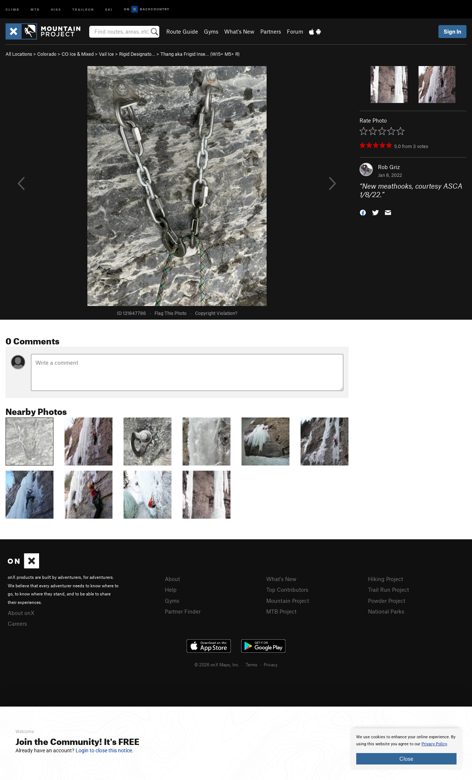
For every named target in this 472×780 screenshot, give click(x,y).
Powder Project (386, 600)
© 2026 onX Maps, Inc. (216, 664)
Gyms (211, 31)
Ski (109, 9)
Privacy (271, 664)
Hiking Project (385, 578)
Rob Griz (389, 167)
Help (171, 589)
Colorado (46, 54)
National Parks (386, 611)
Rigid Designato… (137, 54)
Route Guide (182, 31)
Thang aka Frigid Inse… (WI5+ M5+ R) (200, 54)
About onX (21, 612)
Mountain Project (287, 600)
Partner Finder (183, 611)
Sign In (452, 31)
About (172, 578)
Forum (295, 31)
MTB (35, 9)
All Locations (19, 54)
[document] (406, 748)
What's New (239, 31)
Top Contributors (287, 589)
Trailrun (83, 9)
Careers (17, 623)
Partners (270, 31)
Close (406, 758)
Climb (13, 9)
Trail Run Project (388, 589)
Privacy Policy (434, 744)
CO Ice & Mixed (78, 54)
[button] (363, 211)
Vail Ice (106, 54)
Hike (56, 9)
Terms (251, 664)
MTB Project (281, 611)
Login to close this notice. (104, 750)
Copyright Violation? (216, 313)
